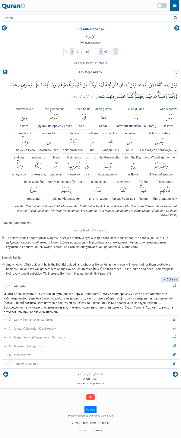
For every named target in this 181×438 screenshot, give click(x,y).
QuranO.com (87, 423)
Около (82, 430)
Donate (90, 409)
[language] (5, 73)
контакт (97, 430)
